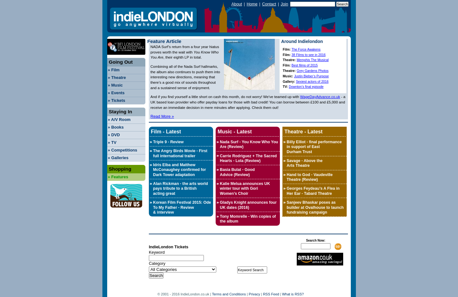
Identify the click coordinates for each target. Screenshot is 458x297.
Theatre (117, 77)
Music (115, 85)
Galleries (118, 157)
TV (112, 142)
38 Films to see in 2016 (309, 55)
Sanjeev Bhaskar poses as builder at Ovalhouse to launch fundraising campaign (315, 207)
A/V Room (119, 119)
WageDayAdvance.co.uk (320, 97)
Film (114, 69)
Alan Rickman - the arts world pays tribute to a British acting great (180, 188)
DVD (114, 134)
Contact (269, 4)
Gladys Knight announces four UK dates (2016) (248, 204)
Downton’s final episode (306, 86)
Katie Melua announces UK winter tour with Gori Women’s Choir (245, 188)
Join (284, 4)
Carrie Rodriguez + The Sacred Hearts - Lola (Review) (248, 158)
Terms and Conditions (229, 294)
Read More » (162, 116)
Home (251, 4)
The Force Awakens (305, 49)
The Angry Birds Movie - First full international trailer (180, 153)
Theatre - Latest (303, 131)
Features (118, 176)
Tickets (116, 100)
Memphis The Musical (313, 60)
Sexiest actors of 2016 (312, 81)
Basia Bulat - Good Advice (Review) (237, 172)
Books (116, 127)
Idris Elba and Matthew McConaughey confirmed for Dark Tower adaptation (179, 170)
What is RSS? (293, 294)
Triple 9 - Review (168, 142)
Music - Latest (235, 131)
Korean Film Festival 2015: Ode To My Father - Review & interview (182, 207)
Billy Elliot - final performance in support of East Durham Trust (314, 147)
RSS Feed (271, 294)
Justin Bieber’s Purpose (311, 76)
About (237, 4)
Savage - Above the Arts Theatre (305, 163)
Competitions (122, 150)
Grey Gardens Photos (313, 71)
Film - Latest (166, 131)
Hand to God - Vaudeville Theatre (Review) (309, 177)
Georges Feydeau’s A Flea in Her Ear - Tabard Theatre (313, 190)
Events (116, 92)
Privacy (254, 294)
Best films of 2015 (305, 65)
